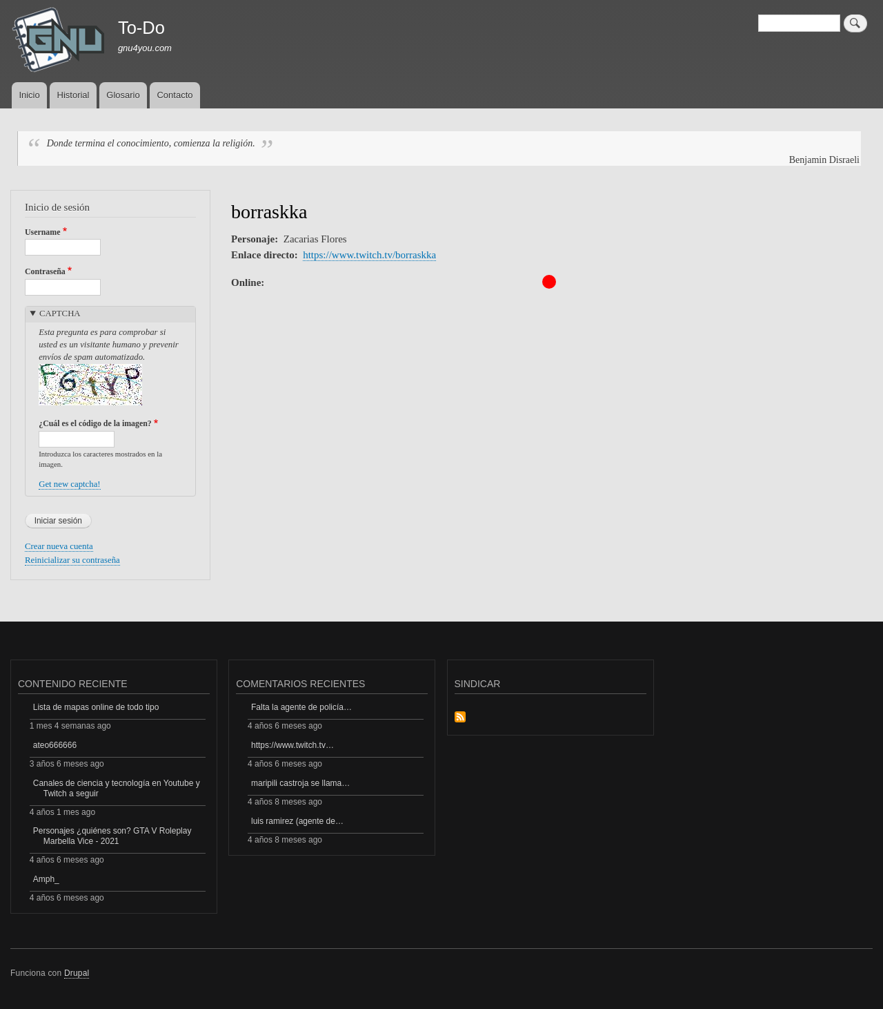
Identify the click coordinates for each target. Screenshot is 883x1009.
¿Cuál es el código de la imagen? (95, 423)
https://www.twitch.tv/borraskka (369, 254)
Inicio (29, 95)
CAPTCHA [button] (60, 313)
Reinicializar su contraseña (72, 560)
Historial (73, 95)
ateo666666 (55, 745)
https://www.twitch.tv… (292, 745)
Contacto (174, 95)
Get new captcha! (69, 484)
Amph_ (46, 879)
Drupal (77, 973)
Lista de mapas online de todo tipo (96, 707)
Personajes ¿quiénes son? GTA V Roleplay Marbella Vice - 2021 (112, 835)
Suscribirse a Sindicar (460, 717)
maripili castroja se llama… (300, 783)
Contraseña (45, 271)
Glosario (122, 95)
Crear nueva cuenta (59, 546)
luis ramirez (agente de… (297, 821)
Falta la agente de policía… (301, 707)
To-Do (141, 27)
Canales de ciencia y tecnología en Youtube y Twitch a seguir (116, 788)
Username (42, 232)
